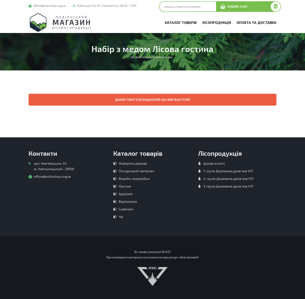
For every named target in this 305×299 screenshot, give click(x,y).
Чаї (121, 217)
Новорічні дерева (133, 163)
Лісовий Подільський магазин (151, 57)
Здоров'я (126, 194)
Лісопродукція (216, 22)
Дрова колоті (214, 163)
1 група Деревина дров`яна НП (228, 171)
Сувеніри (126, 209)
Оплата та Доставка (256, 22)
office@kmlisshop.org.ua (49, 5)
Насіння (125, 186)
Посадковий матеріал (136, 171)
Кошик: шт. (237, 6)
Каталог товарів (181, 22)
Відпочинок (128, 201)
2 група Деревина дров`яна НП (228, 178)
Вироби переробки (134, 178)
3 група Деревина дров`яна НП (228, 186)
